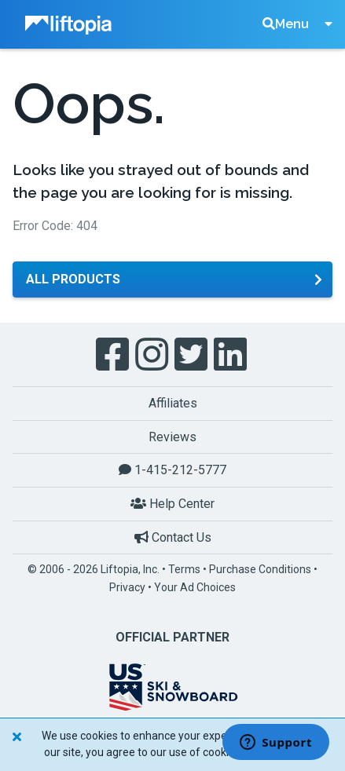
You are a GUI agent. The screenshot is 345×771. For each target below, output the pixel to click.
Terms (184, 569)
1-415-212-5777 (172, 469)
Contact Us (172, 537)
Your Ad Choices (195, 587)
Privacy (127, 587)
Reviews (172, 436)
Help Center (172, 503)
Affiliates (173, 403)
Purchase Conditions (260, 569)
